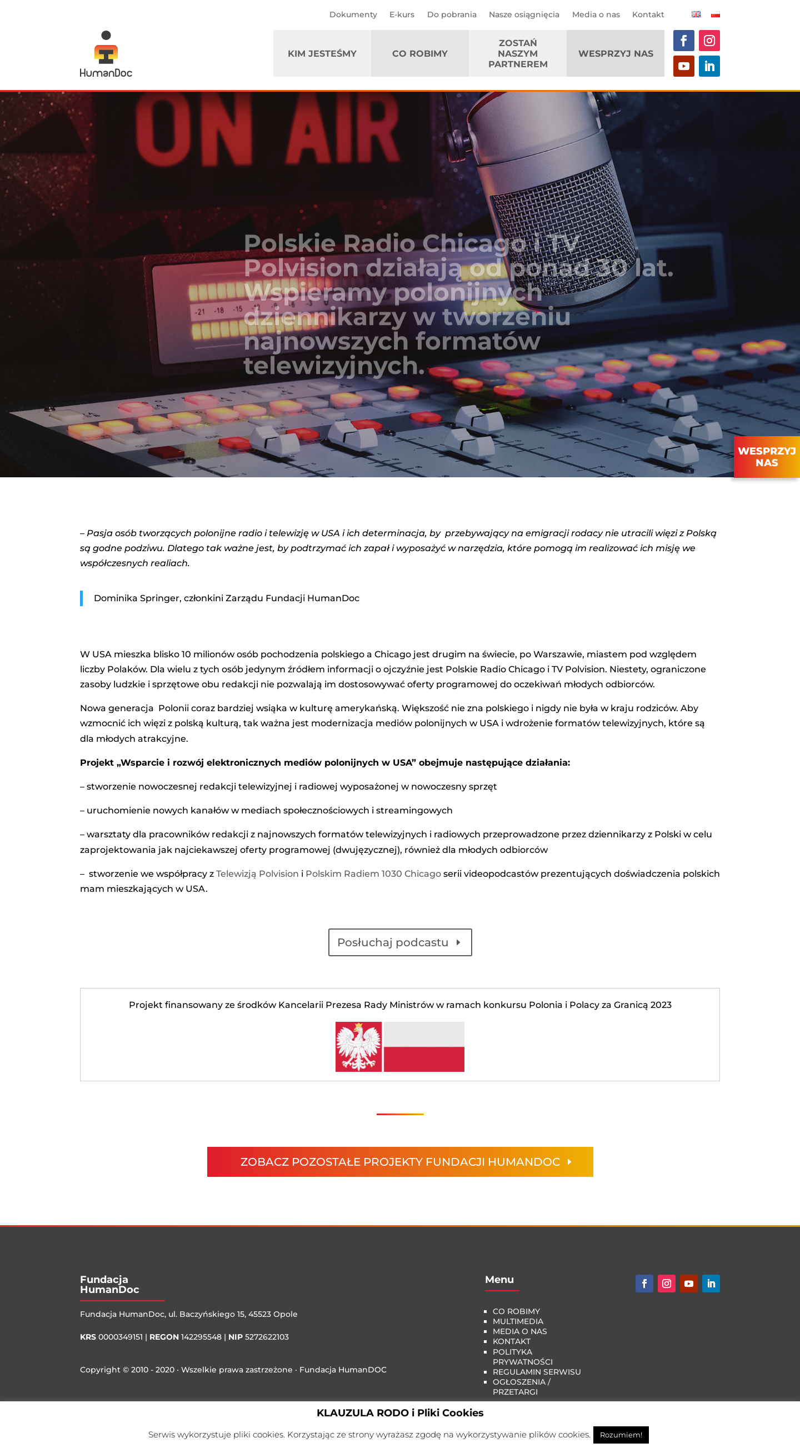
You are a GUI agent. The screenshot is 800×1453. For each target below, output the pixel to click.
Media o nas (596, 14)
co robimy (516, 1311)
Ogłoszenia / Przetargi (522, 1387)
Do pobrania (452, 14)
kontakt (512, 1341)
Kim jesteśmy (322, 53)
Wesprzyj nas (615, 53)
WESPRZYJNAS (767, 457)
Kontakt (648, 14)
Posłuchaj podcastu (393, 942)
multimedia (518, 1321)
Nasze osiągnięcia (524, 14)
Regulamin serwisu (537, 1372)
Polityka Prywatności (523, 1357)
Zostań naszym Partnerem (518, 53)
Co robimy (420, 53)
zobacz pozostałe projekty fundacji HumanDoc (400, 1162)
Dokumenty (353, 14)
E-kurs (401, 14)
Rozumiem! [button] (621, 1434)
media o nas (520, 1331)
